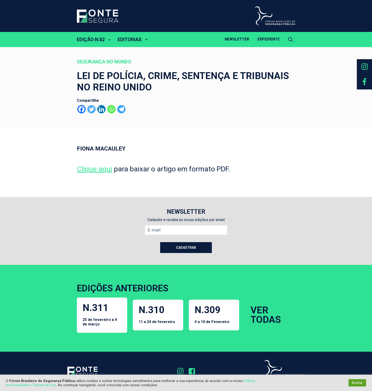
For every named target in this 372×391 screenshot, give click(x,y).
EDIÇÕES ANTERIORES (122, 288)
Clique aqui (94, 169)
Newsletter (237, 39)
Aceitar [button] (357, 383)
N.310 (157, 314)
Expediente (268, 39)
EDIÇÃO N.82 (91, 39)
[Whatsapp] (111, 109)
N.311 (102, 314)
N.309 (212, 314)
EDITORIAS (130, 39)
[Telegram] (121, 109)
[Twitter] (91, 109)
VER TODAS (266, 315)
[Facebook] (81, 109)
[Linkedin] (101, 109)
